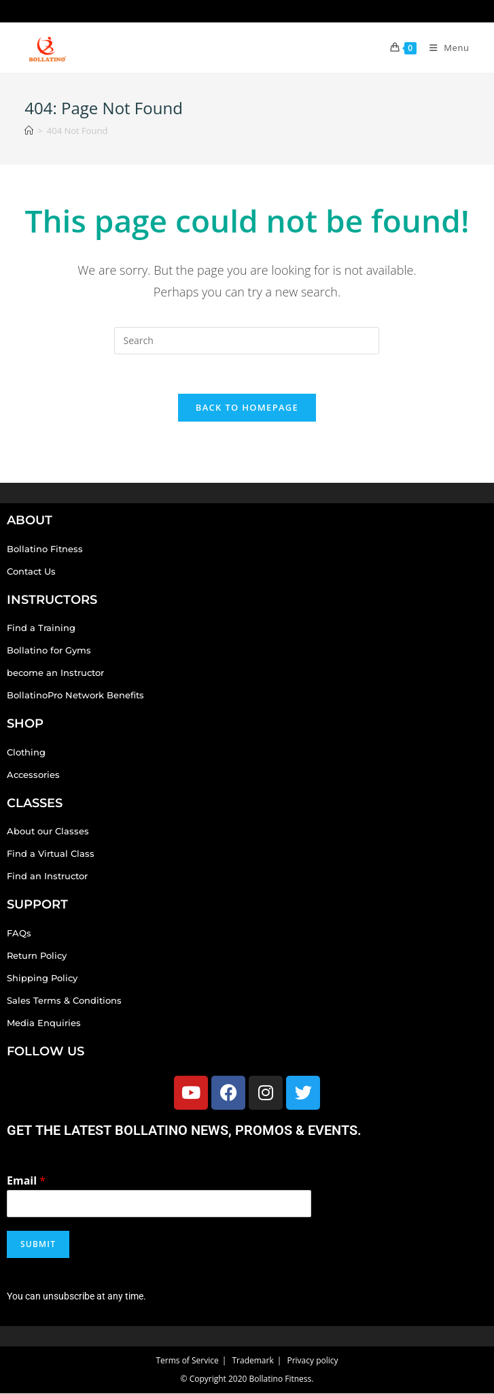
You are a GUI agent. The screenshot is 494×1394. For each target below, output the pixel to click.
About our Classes (48, 832)
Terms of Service (187, 1361)
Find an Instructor (47, 877)
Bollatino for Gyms (49, 651)
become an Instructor (55, 673)
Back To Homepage (247, 409)
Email (26, 1181)
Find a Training (41, 629)
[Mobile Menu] (444, 47)
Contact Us (31, 571)
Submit (38, 1245)
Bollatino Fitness (45, 549)
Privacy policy (312, 1361)
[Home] (28, 130)
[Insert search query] (246, 340)
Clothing (26, 753)
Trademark (252, 1361)
